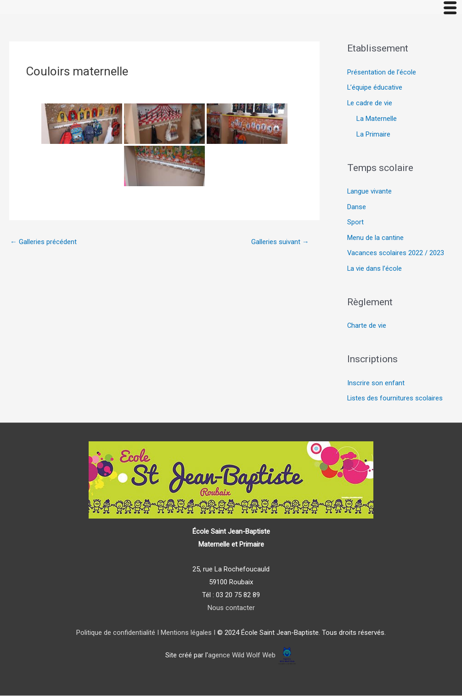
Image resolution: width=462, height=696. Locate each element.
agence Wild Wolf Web (242, 656)
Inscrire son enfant (376, 384)
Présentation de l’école (381, 72)
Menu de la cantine (375, 238)
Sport (355, 223)
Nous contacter (231, 608)
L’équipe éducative (375, 88)
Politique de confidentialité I (117, 633)
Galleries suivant (280, 242)
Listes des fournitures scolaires (395, 399)
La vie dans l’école (374, 269)
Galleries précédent (43, 242)
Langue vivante (369, 192)
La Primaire (373, 135)
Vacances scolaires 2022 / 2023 (396, 254)
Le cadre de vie (370, 103)
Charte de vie (367, 326)
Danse (356, 207)
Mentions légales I (187, 633)
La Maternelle (376, 119)
